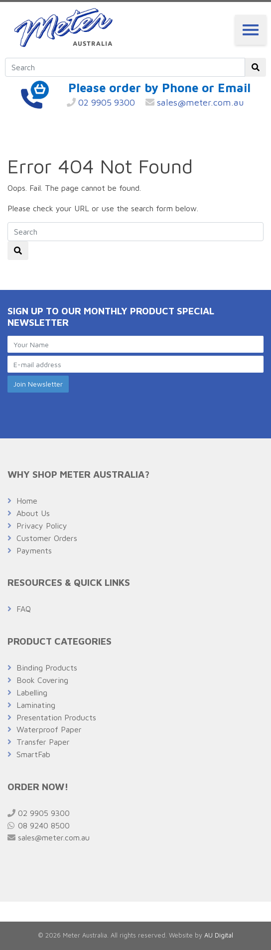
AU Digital (218, 935)
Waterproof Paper (49, 729)
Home (26, 500)
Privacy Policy (41, 525)
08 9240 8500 (38, 825)
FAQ (23, 608)
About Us (33, 513)
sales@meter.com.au (194, 102)
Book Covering (42, 680)
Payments (34, 550)
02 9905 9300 (101, 102)
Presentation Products (56, 717)
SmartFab (33, 754)
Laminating (35, 704)
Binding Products (46, 667)
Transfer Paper (43, 741)
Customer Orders (46, 538)
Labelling (31, 692)
